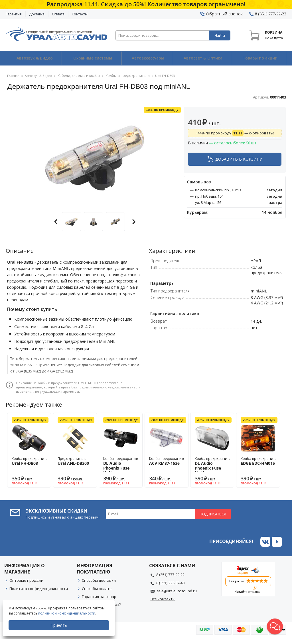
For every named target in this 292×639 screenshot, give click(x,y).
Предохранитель (75, 461)
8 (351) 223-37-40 (170, 582)
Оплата (58, 14)
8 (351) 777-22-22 (170, 574)
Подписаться (213, 513)
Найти (219, 35)
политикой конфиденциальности (67, 613)
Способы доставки (99, 580)
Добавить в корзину (238, 158)
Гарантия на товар (99, 596)
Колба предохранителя (32, 461)
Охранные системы (92, 58)
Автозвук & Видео (33, 58)
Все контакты (163, 598)
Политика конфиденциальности (38, 588)
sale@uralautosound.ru (177, 590)
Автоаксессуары (148, 58)
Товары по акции (259, 58)
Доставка (36, 14)
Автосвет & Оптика (202, 58)
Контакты (80, 14)
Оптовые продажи (26, 580)
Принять (59, 625)
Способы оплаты (97, 588)
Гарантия (14, 14)
